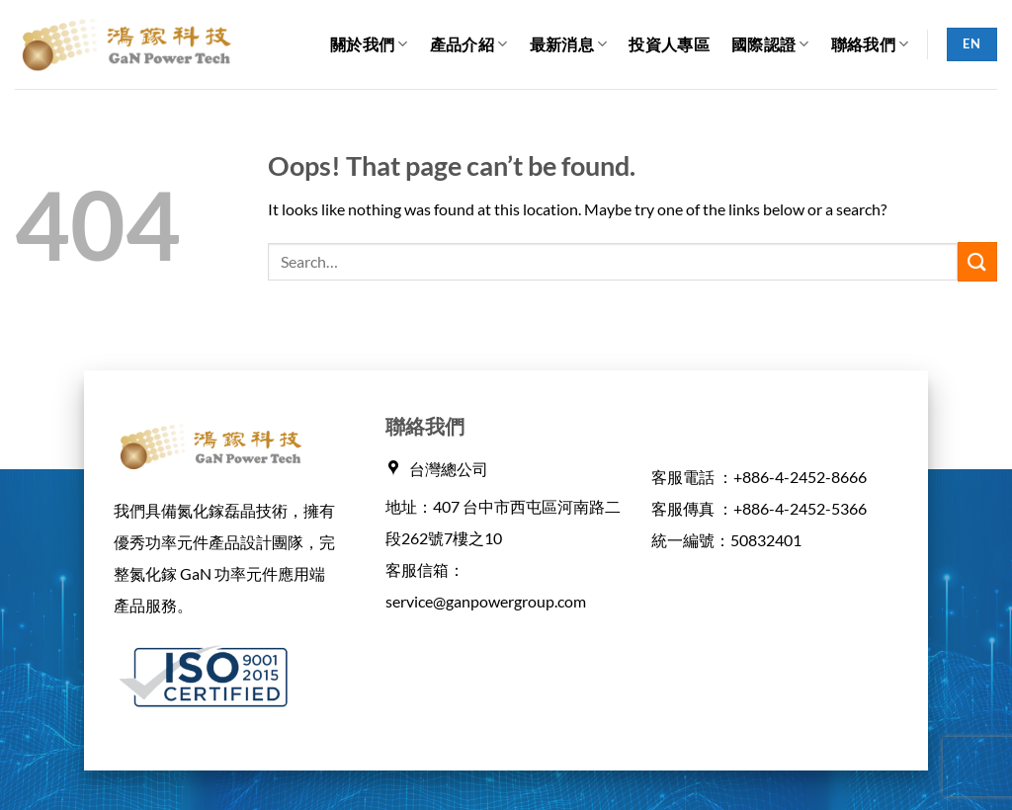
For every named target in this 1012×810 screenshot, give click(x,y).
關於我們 (369, 44)
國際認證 (770, 44)
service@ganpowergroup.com (485, 601)
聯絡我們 (870, 44)
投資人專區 (669, 44)
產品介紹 (469, 44)
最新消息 (569, 44)
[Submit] (977, 261)
